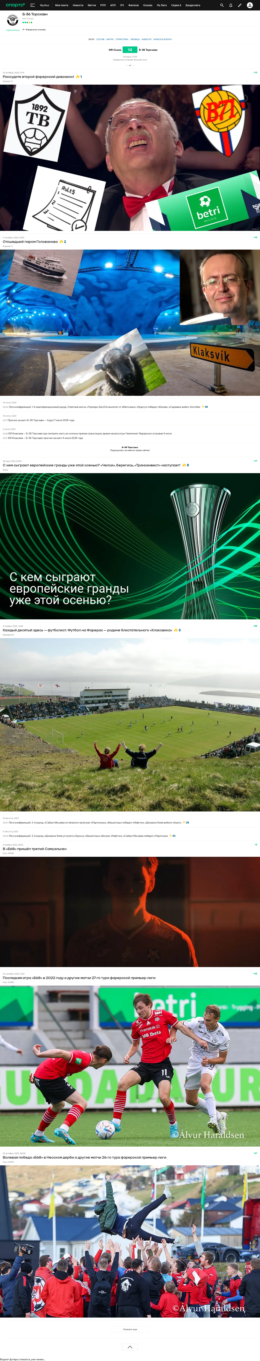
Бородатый (8, 634)
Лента (91, 39)
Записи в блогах (162, 39)
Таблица (135, 39)
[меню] (32, 5)
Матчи (110, 39)
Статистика (121, 39)
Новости (146, 39)
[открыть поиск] (222, 5)
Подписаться (12, 30)
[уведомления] (230, 5)
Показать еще (130, 1329)
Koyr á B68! (8, 853)
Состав (100, 39)
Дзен (5, 469)
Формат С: (8, 81)
